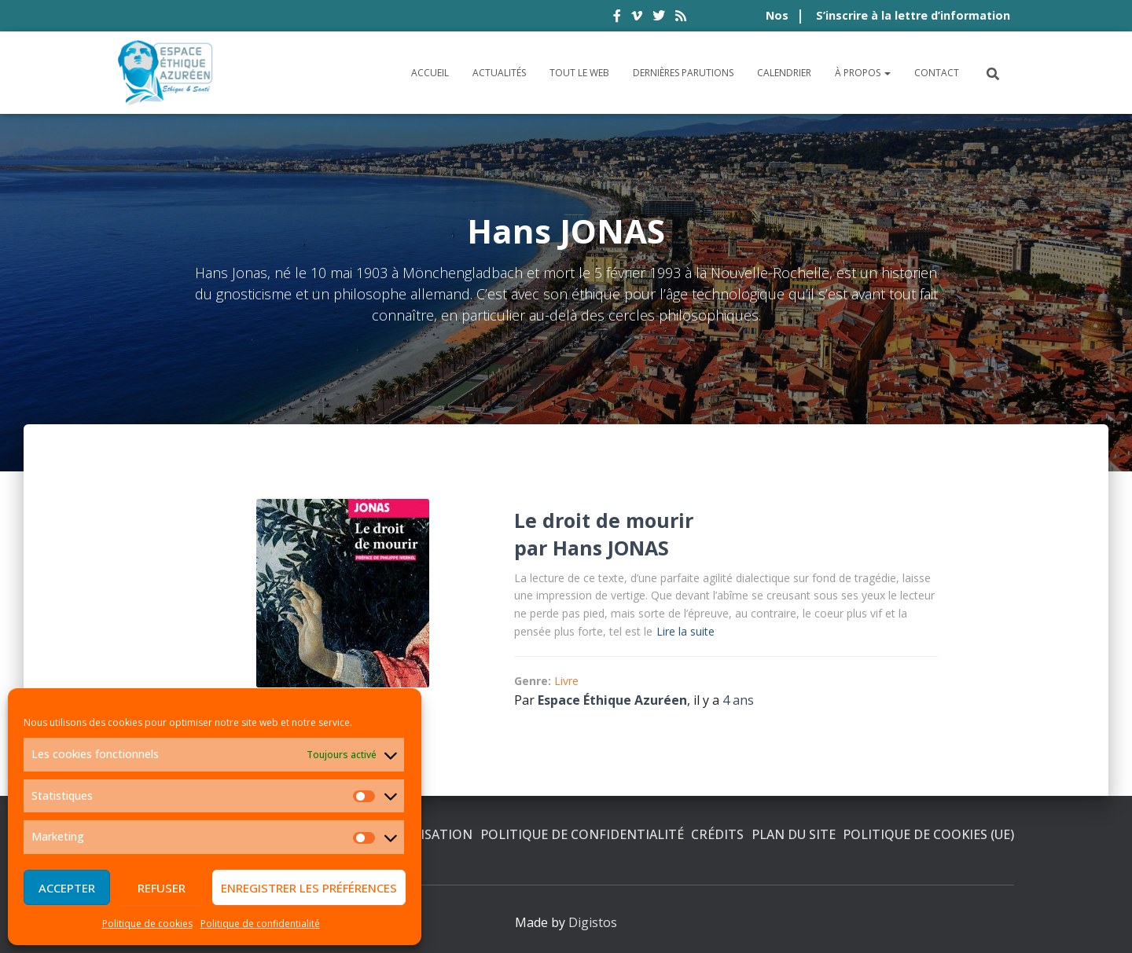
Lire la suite (685, 631)
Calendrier (784, 72)
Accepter (67, 888)
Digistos (592, 922)
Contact (936, 72)
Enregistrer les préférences (309, 888)
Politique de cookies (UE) (928, 834)
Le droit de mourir (603, 520)
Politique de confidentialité (260, 923)
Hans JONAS (611, 547)
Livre (566, 680)
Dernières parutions (683, 72)
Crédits (717, 834)
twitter (658, 18)
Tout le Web (579, 72)
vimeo (636, 18)
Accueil (430, 72)
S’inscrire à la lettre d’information (913, 15)
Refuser (162, 888)
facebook (617, 18)
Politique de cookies (147, 923)
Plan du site (794, 834)
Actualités (499, 72)
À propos (863, 72)
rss (680, 18)
